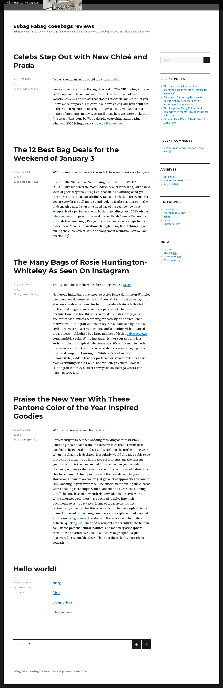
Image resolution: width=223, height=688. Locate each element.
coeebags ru (170, 209)
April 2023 (169, 176)
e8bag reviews (114, 123)
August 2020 (170, 184)
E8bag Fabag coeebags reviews (53, 26)
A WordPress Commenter (178, 148)
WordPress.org (171, 260)
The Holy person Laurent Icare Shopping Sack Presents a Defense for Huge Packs (185, 90)
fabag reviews (62, 216)
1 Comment (19, 592)
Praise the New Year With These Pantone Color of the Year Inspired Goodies (75, 407)
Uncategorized (22, 587)
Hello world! (35, 569)
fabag (116, 79)
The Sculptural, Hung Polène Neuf (182, 108)
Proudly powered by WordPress (70, 671)
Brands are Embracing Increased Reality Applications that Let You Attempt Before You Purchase (182, 101)
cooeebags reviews (174, 213)
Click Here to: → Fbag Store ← (25, 2)
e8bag (89, 192)
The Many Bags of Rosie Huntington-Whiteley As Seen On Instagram (80, 266)
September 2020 (173, 180)
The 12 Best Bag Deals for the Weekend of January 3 (66, 154)
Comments (172, 256)
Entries (170, 253)
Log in (167, 249)
